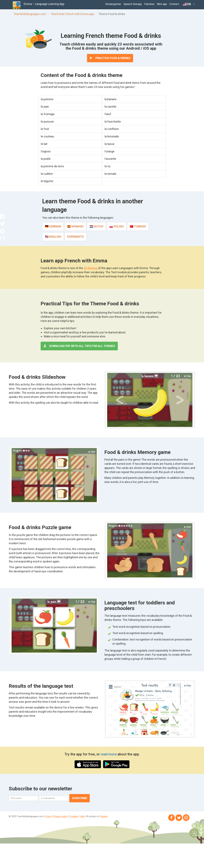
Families (149, 4)
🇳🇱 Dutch (96, 226)
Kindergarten (113, 4)
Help (82, 816)
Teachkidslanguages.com (30, 14)
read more (109, 754)
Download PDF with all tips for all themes (79, 346)
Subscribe (79, 798)
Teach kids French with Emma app (72, 14)
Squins (104, 816)
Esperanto (75, 236)
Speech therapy (133, 4)
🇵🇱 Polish (116, 226)
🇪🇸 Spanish (75, 226)
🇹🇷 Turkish (138, 226)
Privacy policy (60, 816)
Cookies (73, 816)
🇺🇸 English (53, 236)
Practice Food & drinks (110, 58)
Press (48, 816)
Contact (174, 4)
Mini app (162, 4)
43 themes (91, 268)
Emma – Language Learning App (44, 4)
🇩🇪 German (53, 226)
